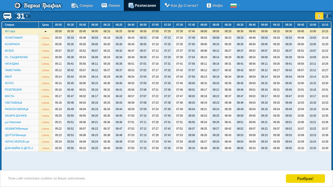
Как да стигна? (181, 5)
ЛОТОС (9, 83)
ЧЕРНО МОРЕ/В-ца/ (17, 141)
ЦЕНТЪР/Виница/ (15, 135)
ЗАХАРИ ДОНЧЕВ (16, 115)
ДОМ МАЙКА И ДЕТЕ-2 (19, 148)
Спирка (82, 5)
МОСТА (9, 96)
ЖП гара (10, 31)
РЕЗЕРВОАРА (13, 89)
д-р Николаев (13, 122)
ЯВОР (8, 76)
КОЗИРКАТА (12, 44)
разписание (142, 5)
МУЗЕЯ (9, 50)
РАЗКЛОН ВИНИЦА (16, 109)
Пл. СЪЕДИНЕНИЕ (16, 57)
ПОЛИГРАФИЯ (13, 37)
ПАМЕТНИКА (13, 70)
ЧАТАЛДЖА (12, 63)
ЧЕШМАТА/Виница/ (16, 128)
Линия (110, 5)
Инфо (214, 5)
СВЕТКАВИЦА (13, 102)
